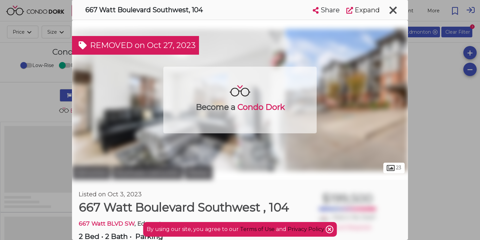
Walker (198, 172)
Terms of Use (257, 229)
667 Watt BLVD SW (106, 223)
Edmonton (91, 172)
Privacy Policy (307, 229)
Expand (363, 10)
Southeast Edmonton (148, 172)
